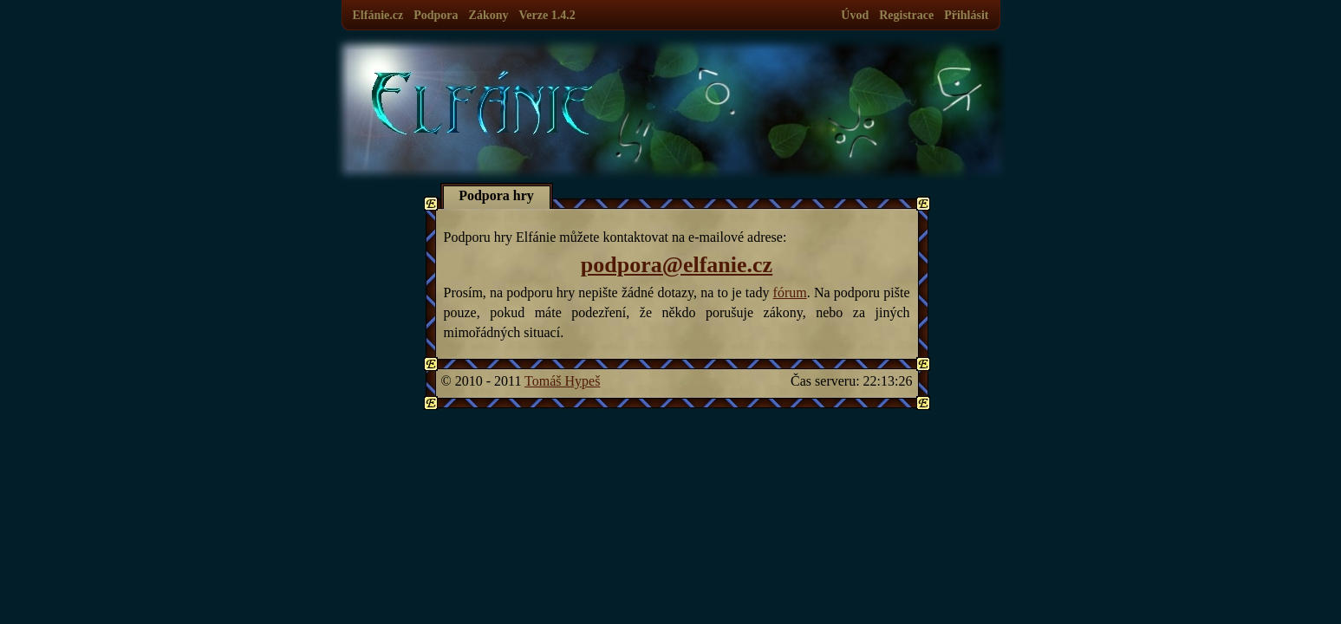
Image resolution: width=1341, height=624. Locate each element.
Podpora (435, 15)
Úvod (855, 15)
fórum (790, 292)
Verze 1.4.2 (546, 15)
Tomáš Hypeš (562, 381)
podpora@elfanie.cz (676, 264)
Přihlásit (966, 15)
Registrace (906, 15)
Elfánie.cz (378, 15)
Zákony (489, 15)
